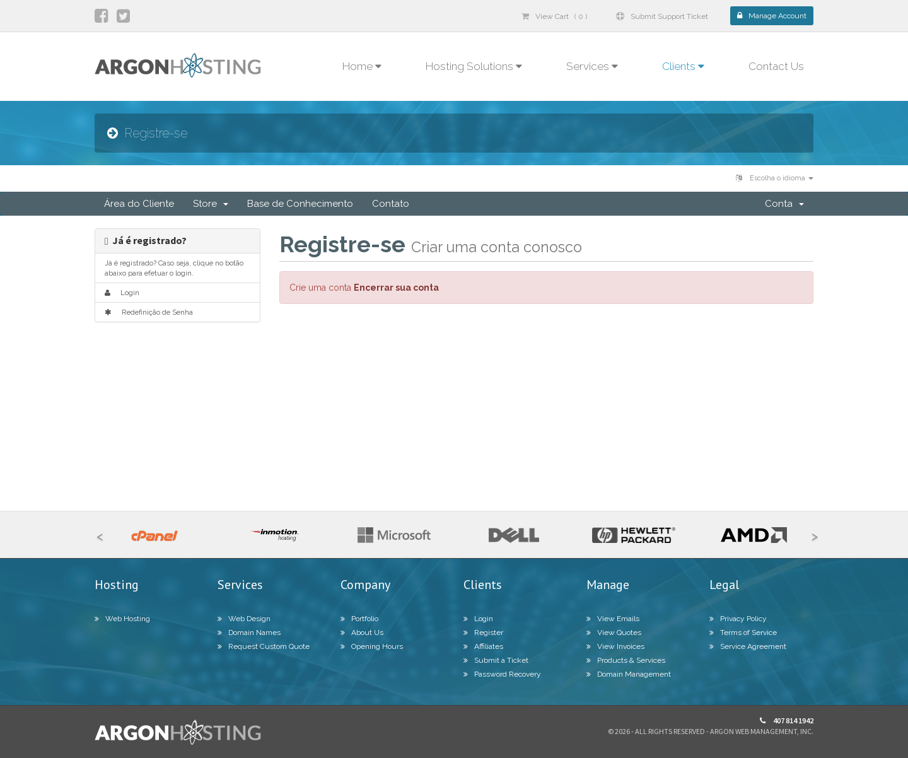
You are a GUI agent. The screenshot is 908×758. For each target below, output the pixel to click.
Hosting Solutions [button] (474, 66)
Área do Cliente (139, 203)
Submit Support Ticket (662, 16)
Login (122, 292)
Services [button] (592, 66)
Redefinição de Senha (149, 312)
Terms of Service (743, 632)
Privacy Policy (738, 618)
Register (483, 632)
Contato (390, 203)
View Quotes (613, 632)
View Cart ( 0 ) (554, 16)
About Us (361, 632)
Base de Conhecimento (300, 203)
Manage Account (771, 15)
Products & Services (625, 660)
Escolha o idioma (774, 178)
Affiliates (483, 646)
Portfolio (359, 618)
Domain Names (249, 632)
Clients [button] (683, 66)
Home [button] (361, 66)
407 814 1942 (786, 720)
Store (210, 203)
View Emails (612, 618)
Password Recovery (502, 674)
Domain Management (628, 674)
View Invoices (615, 646)
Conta (784, 203)
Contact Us (776, 66)
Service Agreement (747, 646)
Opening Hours (371, 646)
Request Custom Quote (264, 646)
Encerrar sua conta (396, 288)
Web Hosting (122, 618)
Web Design (244, 618)
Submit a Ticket (495, 660)
